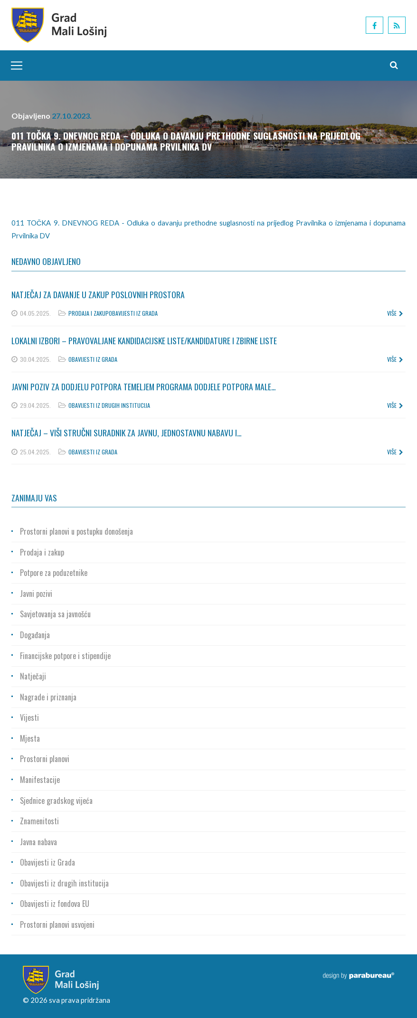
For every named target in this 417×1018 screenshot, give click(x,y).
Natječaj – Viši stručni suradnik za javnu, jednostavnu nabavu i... (126, 432)
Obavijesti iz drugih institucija (109, 405)
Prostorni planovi (44, 758)
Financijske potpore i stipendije (65, 655)
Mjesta (30, 738)
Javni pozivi (36, 593)
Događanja (35, 635)
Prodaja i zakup (88, 313)
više (395, 313)
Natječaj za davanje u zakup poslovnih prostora (98, 294)
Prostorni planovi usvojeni (57, 924)
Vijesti (29, 717)
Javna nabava (38, 842)
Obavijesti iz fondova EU (54, 903)
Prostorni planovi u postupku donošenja (76, 531)
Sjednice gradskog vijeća (56, 800)
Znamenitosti (39, 821)
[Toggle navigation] (14, 66)
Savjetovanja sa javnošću (55, 614)
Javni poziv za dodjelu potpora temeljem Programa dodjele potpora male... (143, 386)
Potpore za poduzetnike (53, 572)
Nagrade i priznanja (48, 697)
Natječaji (33, 676)
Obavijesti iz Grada (133, 313)
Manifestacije (40, 779)
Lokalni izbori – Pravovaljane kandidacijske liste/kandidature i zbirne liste (144, 340)
